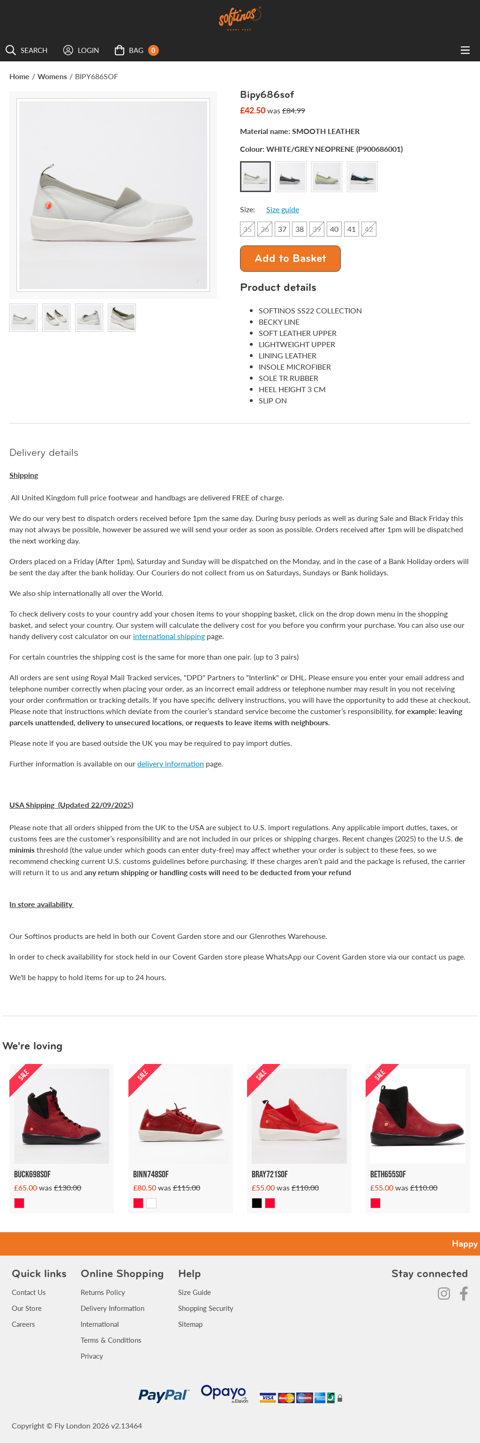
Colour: (321, 148)
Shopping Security (205, 1308)
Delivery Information (112, 1308)
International (100, 1324)
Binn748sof (151, 1174)
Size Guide (194, 1292)
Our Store (27, 1308)
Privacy (92, 1356)
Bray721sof (270, 1174)
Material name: (300, 131)
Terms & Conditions (111, 1340)
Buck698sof (32, 1174)
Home (19, 76)
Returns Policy (103, 1292)
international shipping (169, 636)
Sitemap (190, 1324)
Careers (23, 1324)
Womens (52, 76)
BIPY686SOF (96, 76)
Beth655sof (388, 1174)
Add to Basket (290, 259)
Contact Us (29, 1292)
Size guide (282, 209)
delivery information (170, 763)
